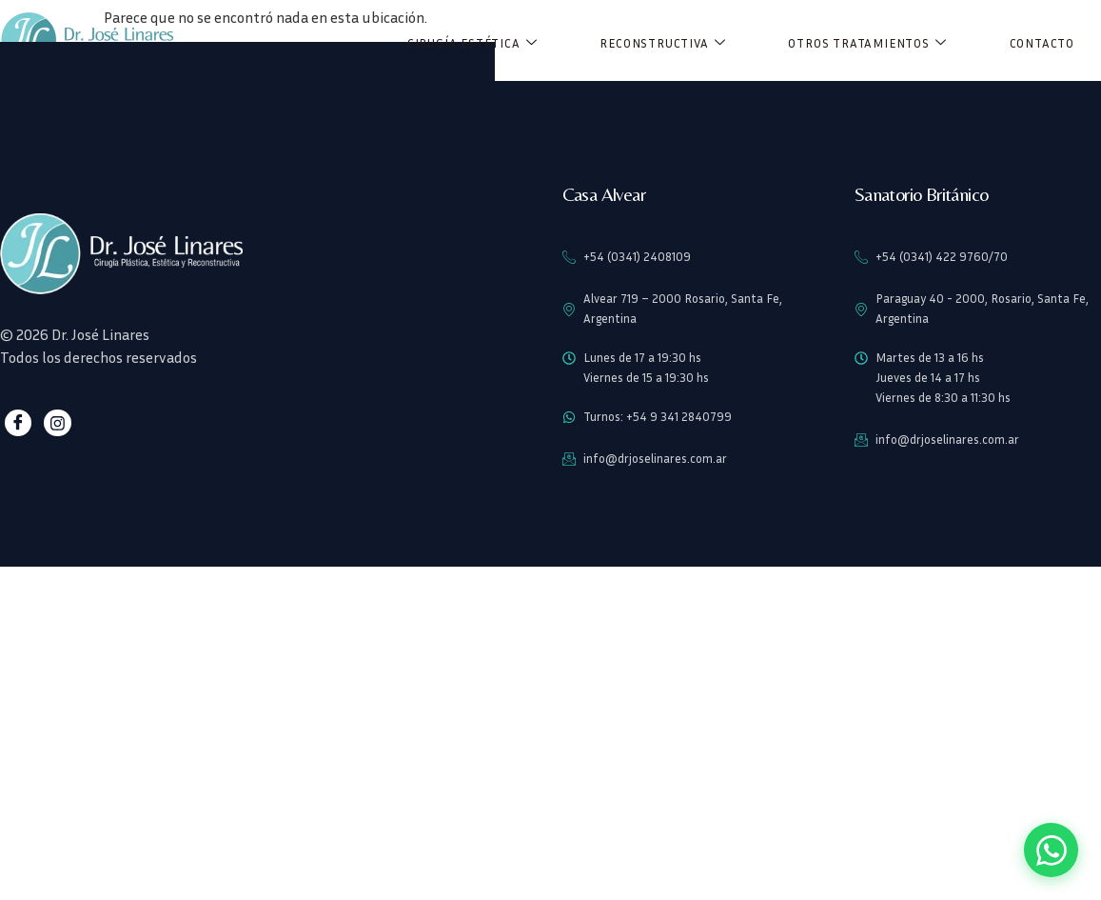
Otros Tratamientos (867, 42)
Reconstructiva (662, 42)
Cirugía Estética (472, 42)
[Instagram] (56, 423)
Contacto (1042, 42)
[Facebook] (17, 423)
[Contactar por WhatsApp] (1049, 848)
